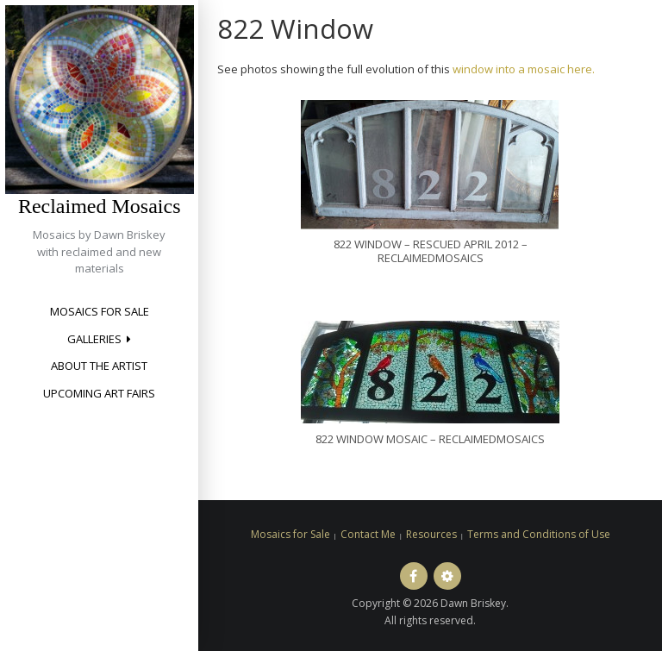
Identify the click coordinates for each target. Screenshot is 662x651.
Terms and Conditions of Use (538, 534)
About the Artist (99, 365)
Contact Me (368, 534)
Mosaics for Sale (99, 311)
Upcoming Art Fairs (99, 393)
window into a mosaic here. (524, 69)
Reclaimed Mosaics (99, 206)
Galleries (94, 339)
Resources (431, 534)
